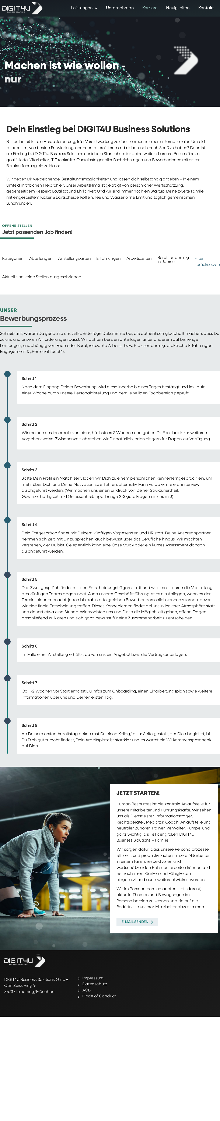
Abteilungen (41, 259)
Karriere (150, 8)
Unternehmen (120, 8)
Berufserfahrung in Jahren (173, 260)
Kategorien (13, 259)
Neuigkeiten (178, 8)
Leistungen (84, 8)
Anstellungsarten (74, 259)
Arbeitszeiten (139, 259)
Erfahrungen (108, 259)
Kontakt (206, 8)
